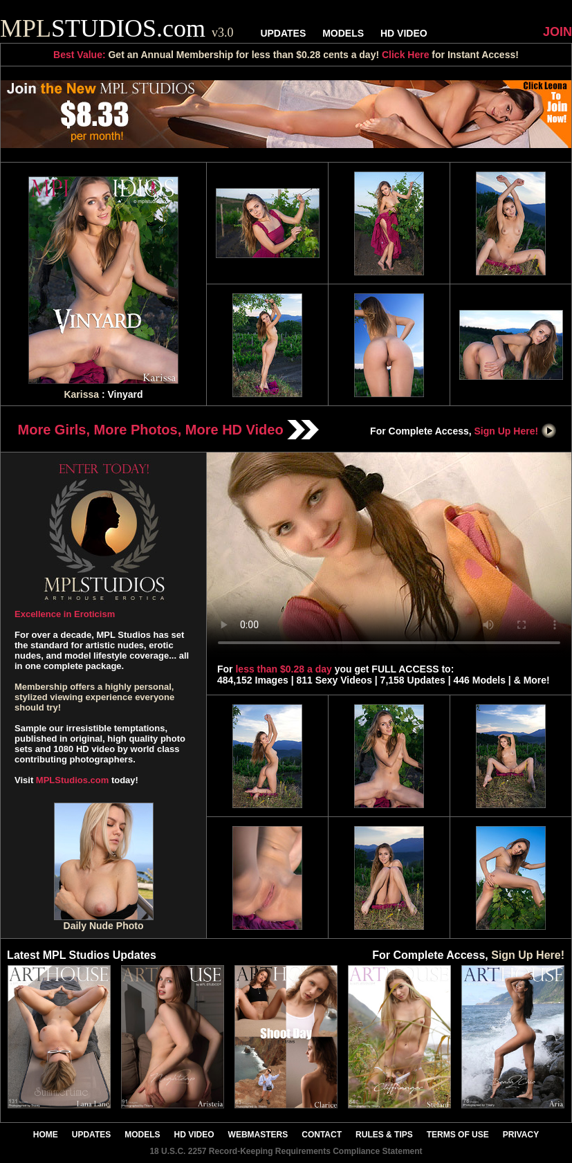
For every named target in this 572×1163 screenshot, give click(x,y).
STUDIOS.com (117, 28)
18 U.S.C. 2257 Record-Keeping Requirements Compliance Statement (285, 1151)
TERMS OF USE (458, 1134)
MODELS (343, 33)
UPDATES (283, 33)
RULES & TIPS (384, 1134)
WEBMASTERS (258, 1134)
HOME (45, 1134)
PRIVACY (521, 1134)
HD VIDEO (403, 33)
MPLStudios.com (72, 780)
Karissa (81, 394)
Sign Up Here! (515, 431)
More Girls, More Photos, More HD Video (169, 429)
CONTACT (322, 1134)
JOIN (557, 32)
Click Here (405, 54)
